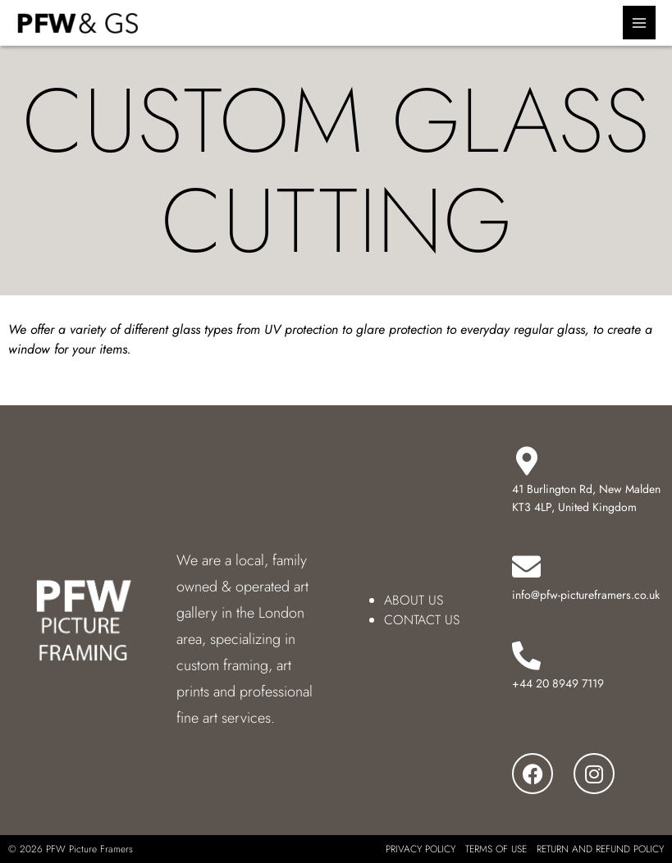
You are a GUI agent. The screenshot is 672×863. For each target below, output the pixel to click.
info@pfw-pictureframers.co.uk (586, 595)
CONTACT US (421, 619)
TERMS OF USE (496, 849)
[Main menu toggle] (639, 22)
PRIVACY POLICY (420, 849)
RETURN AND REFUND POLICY (600, 849)
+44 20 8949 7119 (558, 683)
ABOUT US (413, 600)
